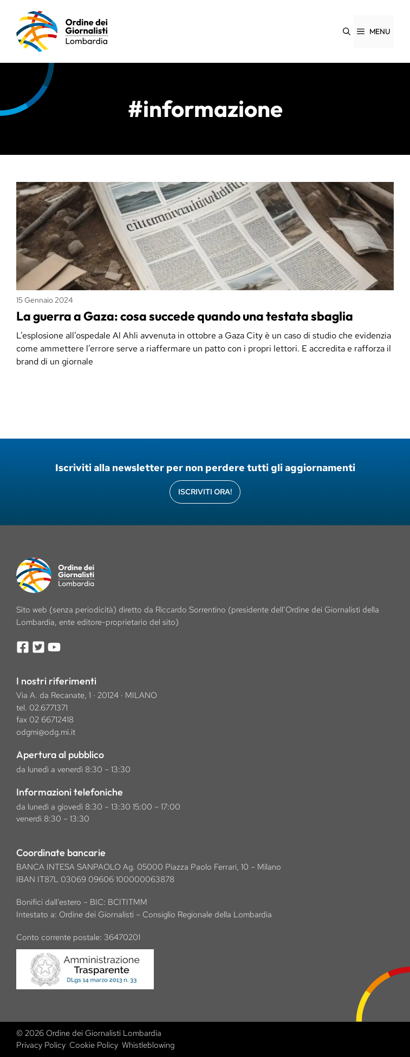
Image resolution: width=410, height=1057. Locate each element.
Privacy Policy (41, 1045)
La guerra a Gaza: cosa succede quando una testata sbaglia (188, 316)
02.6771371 (48, 707)
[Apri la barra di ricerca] (347, 31)
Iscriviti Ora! (205, 492)
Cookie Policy (93, 1045)
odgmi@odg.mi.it (45, 732)
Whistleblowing (148, 1045)
